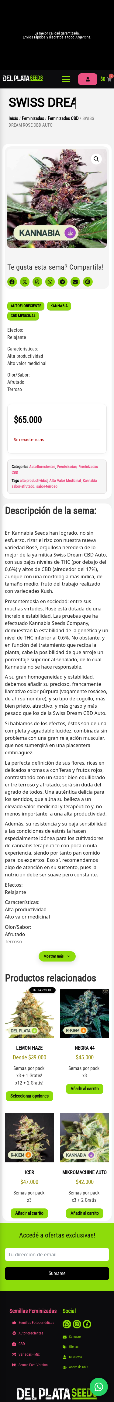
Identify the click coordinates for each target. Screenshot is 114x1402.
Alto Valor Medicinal (65, 480)
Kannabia (90, 480)
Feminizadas (33, 118)
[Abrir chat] (99, 1387)
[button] (96, 159)
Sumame (57, 1273)
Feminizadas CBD (63, 118)
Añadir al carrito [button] (85, 1088)
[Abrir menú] (66, 79)
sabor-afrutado (23, 486)
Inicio (13, 118)
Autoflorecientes (42, 466)
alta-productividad (33, 480)
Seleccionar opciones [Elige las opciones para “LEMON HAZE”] (29, 1096)
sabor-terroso (46, 486)
